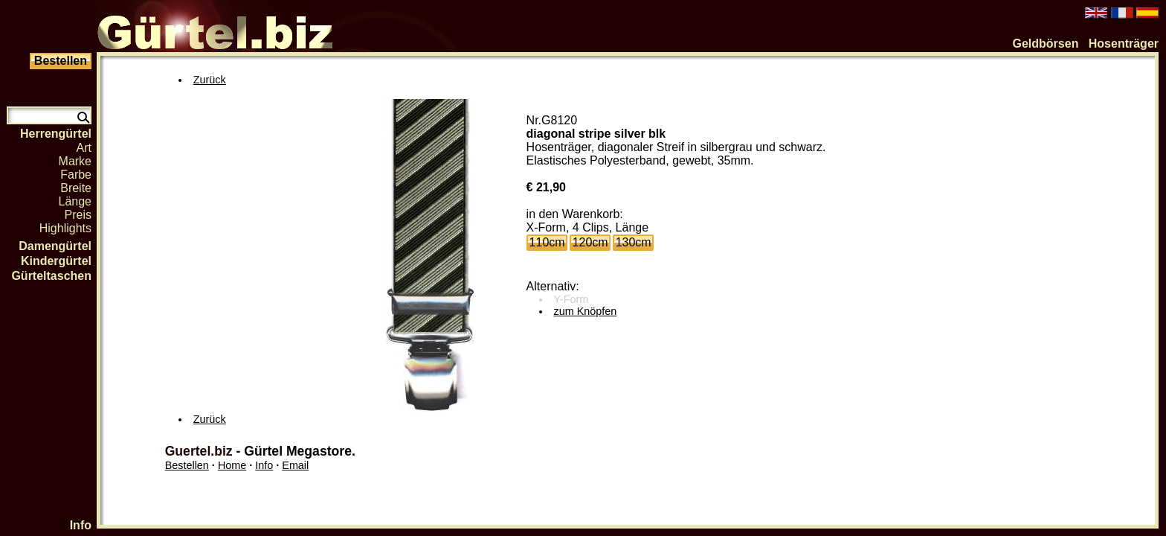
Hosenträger (1124, 43)
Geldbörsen (1046, 43)
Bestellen (187, 465)
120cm (590, 242)
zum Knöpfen (585, 311)
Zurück (209, 80)
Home (232, 465)
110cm (547, 242)
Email (295, 465)
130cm (633, 242)
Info (80, 525)
